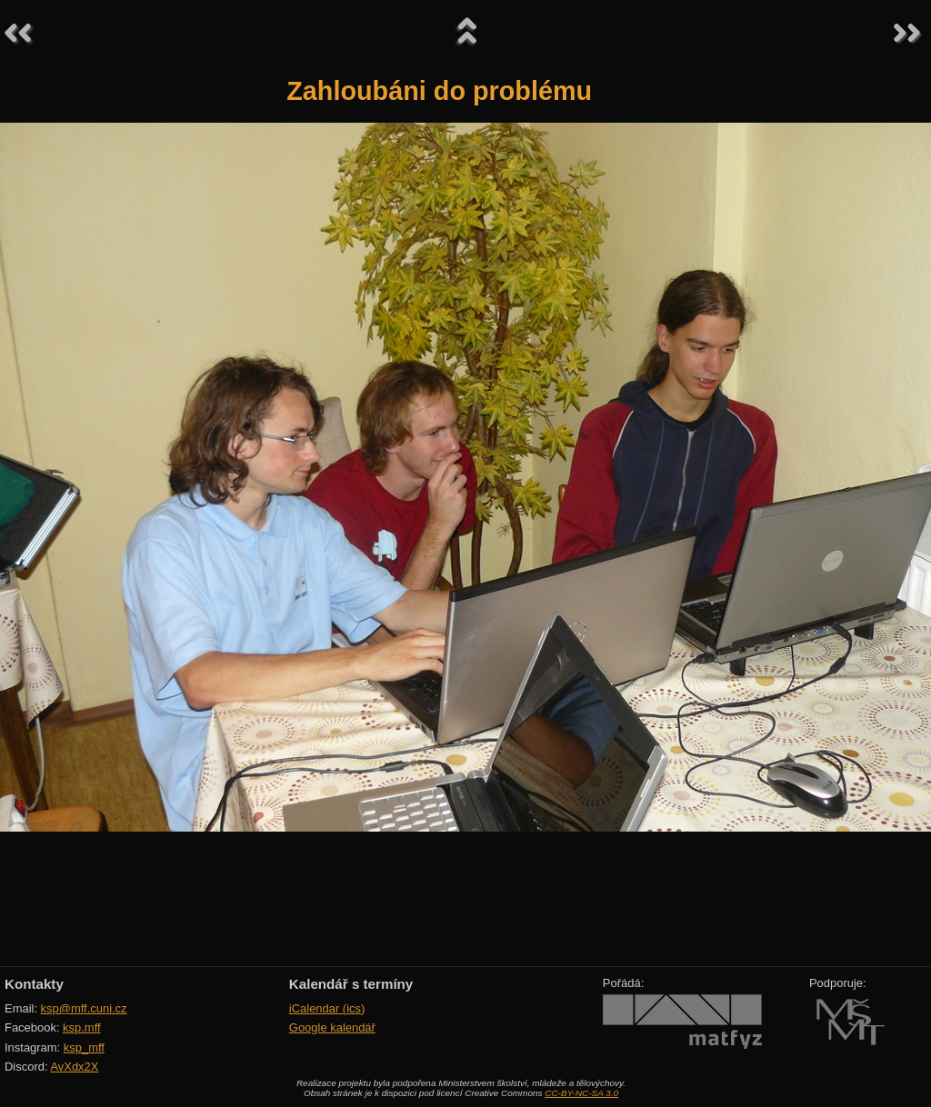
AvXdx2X (74, 1066)
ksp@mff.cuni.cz (84, 1008)
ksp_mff (84, 1047)
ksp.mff (82, 1027)
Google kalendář (332, 1027)
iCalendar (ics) (327, 1008)
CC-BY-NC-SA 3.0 (581, 1093)
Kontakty (34, 984)
